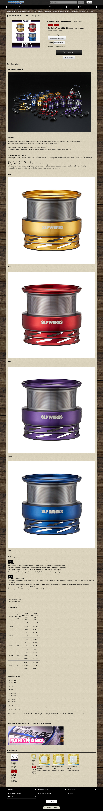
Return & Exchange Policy (56, 46)
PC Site (52, 801)
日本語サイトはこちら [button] (51, 808)
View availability (53, 35)
